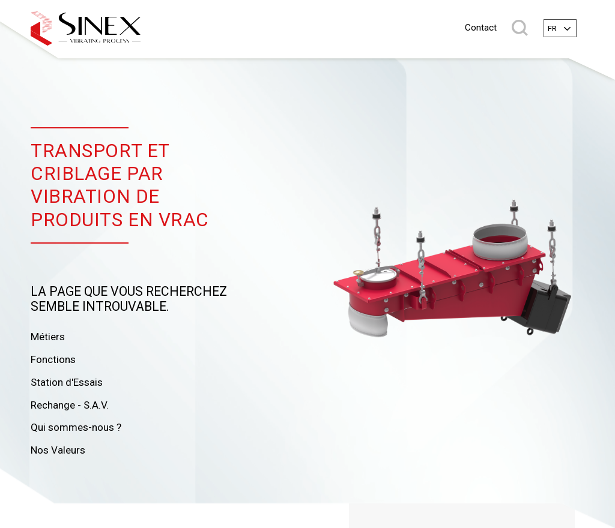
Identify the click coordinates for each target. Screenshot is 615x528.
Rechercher (520, 28)
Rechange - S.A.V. (70, 405)
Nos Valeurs (58, 450)
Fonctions (53, 359)
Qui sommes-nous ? (76, 427)
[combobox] (560, 28)
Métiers (48, 337)
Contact (481, 28)
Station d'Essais (67, 382)
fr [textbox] (552, 28)
